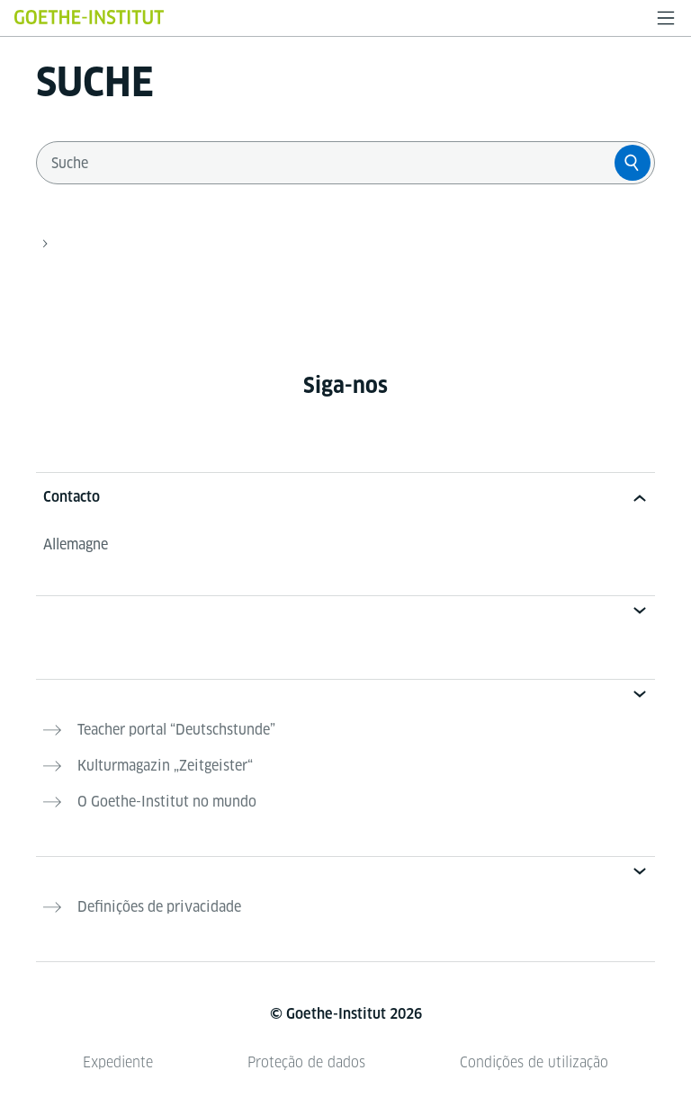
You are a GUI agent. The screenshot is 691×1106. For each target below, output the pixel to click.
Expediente (118, 1062)
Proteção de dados (306, 1062)
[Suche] (633, 163)
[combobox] (329, 162)
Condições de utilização (534, 1062)
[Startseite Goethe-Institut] (89, 16)
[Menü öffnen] (666, 18)
